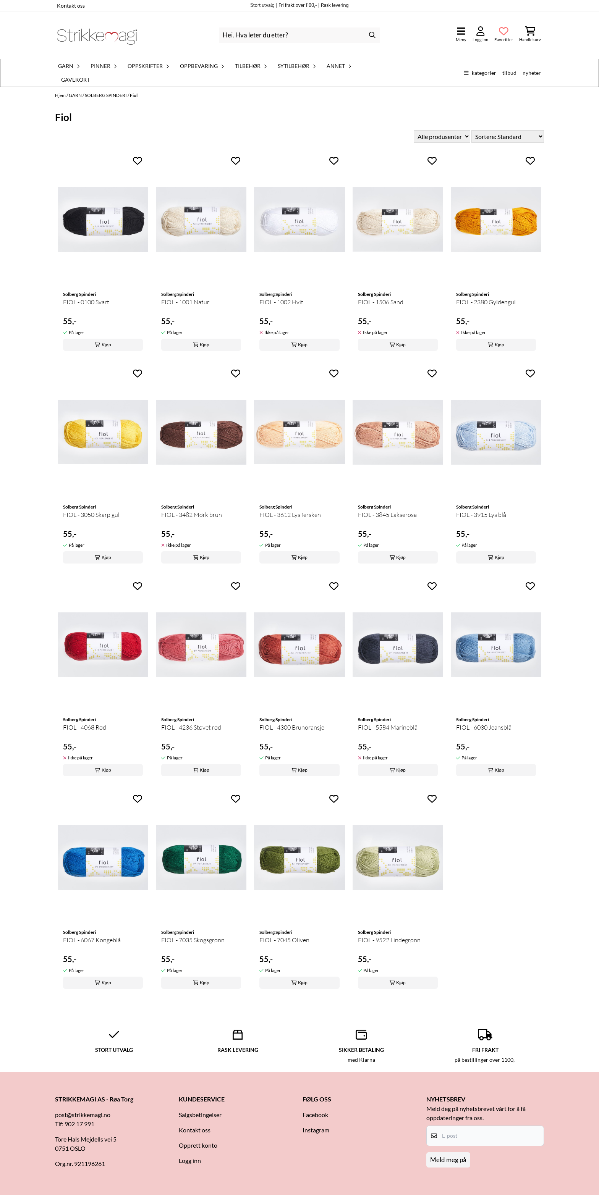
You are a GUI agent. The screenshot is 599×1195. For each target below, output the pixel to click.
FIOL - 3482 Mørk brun (191, 514)
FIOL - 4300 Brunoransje (291, 727)
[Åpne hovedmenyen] (461, 35)
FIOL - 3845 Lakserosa (387, 514)
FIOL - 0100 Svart (86, 302)
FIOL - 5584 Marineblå (388, 727)
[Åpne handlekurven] (530, 35)
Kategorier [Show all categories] (480, 72)
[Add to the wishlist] (137, 160)
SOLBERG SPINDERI (106, 95)
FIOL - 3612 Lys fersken (290, 514)
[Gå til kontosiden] (480, 35)
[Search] (372, 35)
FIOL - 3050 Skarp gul (91, 514)
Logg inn (190, 1160)
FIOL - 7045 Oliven (284, 940)
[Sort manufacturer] (442, 136)
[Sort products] (507, 136)
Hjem (60, 95)
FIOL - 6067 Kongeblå (92, 940)
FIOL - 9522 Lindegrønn (389, 940)
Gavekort (75, 80)
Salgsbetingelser (200, 1114)
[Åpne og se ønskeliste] (503, 35)
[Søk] (299, 35)
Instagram (316, 1130)
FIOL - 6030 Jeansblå (484, 727)
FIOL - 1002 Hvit (281, 302)
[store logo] (97, 35)
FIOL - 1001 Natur (185, 302)
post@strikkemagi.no (82, 1114)
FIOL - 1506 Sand (380, 302)
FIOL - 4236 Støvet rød (191, 727)
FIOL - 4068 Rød (84, 727)
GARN (76, 95)
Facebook (315, 1114)
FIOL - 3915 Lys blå (481, 514)
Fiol (134, 95)
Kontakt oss (71, 5)
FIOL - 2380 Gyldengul (486, 302)
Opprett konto (198, 1145)
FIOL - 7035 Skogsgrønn (193, 940)
